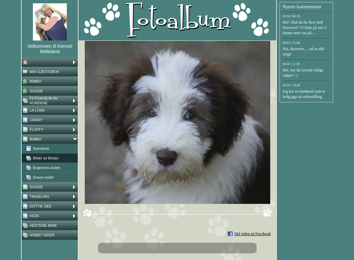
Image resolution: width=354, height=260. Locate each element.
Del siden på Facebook (252, 233)
